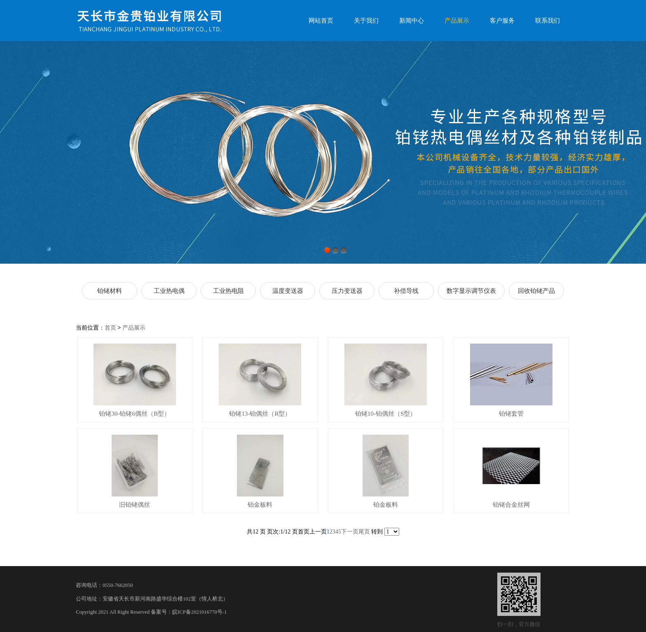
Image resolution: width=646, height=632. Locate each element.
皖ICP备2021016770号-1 (199, 617)
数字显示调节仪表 (471, 290)
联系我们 (547, 20)
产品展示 (457, 20)
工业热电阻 (228, 290)
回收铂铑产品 (536, 290)
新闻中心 (411, 20)
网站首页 (321, 20)
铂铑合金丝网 (511, 504)
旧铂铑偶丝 (134, 504)
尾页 (364, 532)
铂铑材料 (109, 290)
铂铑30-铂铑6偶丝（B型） (134, 413)
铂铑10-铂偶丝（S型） (385, 413)
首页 (110, 328)
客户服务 (502, 20)
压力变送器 (347, 290)
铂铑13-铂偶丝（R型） (260, 413)
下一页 (349, 532)
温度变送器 (287, 290)
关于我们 (366, 20)
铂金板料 (260, 504)
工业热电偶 (169, 290)
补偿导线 (406, 290)
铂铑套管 (511, 413)
